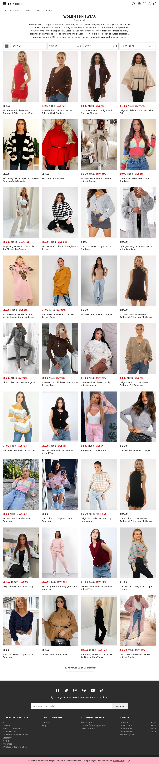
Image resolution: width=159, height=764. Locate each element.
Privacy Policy (9, 731)
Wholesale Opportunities (15, 747)
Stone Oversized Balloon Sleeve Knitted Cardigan (96, 180)
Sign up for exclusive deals (15, 734)
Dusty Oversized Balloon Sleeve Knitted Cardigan (135, 656)
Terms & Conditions (12, 728)
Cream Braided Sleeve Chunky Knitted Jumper (95, 384)
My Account (87, 722)
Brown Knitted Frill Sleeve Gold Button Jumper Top (60, 384)
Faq (4, 722)
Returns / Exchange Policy (93, 725)
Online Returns (88, 728)
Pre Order (7, 744)
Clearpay (7, 737)
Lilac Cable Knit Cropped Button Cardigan (57, 520)
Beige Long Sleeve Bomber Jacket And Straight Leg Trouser (19, 248)
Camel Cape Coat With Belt (55, 654)
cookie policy (119, 760)
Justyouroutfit (16, 4)
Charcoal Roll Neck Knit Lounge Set (19, 382)
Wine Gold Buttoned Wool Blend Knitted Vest (96, 588)
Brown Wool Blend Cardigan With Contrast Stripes (96, 112)
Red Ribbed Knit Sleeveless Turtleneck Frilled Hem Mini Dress (18, 112)
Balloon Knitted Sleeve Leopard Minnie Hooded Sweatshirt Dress (18, 316)
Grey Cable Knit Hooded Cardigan (19, 586)
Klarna (6, 740)
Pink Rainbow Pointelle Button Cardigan (17, 520)
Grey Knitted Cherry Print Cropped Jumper (136, 588)
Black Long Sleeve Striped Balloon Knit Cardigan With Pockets (21, 180)
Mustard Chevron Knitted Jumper (19, 450)
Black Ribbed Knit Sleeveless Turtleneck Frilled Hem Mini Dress (136, 520)
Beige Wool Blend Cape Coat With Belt (136, 112)
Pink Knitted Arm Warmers (93, 450)
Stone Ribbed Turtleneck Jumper (97, 314)
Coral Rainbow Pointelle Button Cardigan (135, 180)
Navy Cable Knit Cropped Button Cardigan (18, 656)
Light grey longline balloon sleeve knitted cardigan (136, 248)
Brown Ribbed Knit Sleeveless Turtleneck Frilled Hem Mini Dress (136, 316)
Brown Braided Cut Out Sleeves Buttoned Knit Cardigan (57, 112)
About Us (46, 722)
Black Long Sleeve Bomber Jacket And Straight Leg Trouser (97, 656)
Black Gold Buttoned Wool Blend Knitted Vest (57, 452)
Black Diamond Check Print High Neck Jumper (60, 248)
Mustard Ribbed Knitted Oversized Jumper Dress (58, 316)
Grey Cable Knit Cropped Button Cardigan (96, 248)
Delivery (6, 725)
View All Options (127, 734)
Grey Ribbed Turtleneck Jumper (135, 450)
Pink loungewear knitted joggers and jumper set (59, 588)
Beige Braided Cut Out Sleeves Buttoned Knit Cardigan (134, 384)
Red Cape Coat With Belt (54, 178)
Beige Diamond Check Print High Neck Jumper (96, 520)
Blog (44, 725)
